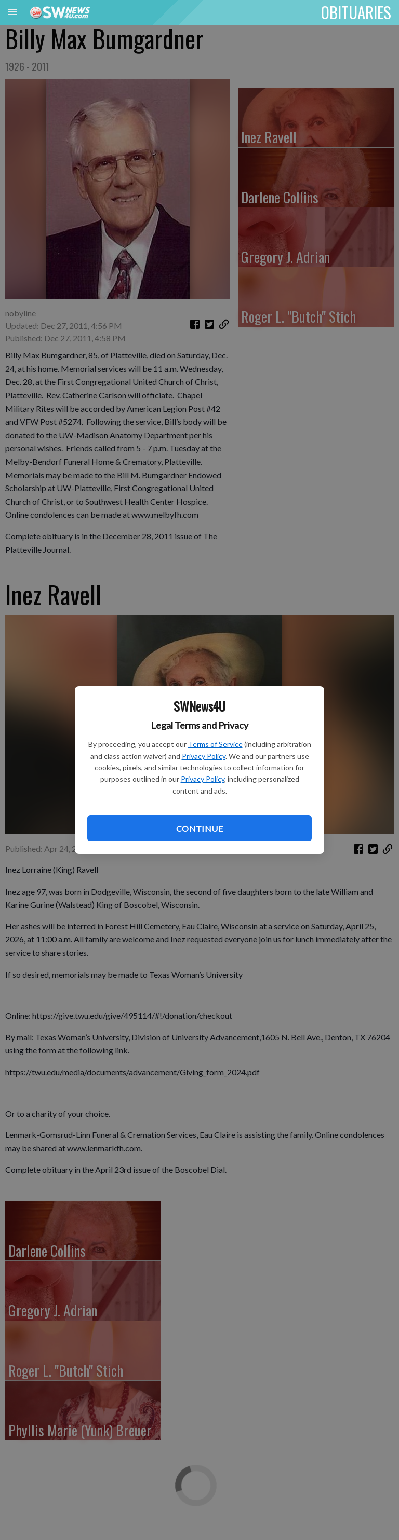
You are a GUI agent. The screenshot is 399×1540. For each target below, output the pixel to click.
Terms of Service (215, 744)
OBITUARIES (356, 12)
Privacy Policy (203, 756)
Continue (199, 829)
